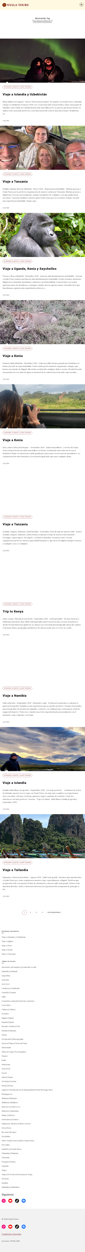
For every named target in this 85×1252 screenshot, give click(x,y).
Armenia (5, 980)
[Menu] (81, 5)
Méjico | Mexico (8, 1115)
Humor (5, 1056)
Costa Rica (6, 1005)
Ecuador (5, 1014)
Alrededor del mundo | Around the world (19, 967)
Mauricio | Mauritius (10, 1111)
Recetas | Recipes (9, 1132)
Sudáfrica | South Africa (12, 1149)
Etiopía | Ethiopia (9, 1031)
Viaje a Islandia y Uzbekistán (25, 94)
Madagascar (7, 1094)
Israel (4, 1073)
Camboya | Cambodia (10, 988)
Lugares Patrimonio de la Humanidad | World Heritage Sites (27, 1090)
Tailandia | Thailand (10, 1153)
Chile (4, 997)
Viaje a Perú (7, 945)
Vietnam (5, 1179)
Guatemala (6, 1047)
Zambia (5, 1183)
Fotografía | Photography (12, 1039)
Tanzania (6, 1157)
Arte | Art (6, 984)
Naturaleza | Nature (10, 1119)
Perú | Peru (6, 1128)
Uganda (5, 1166)
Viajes (4, 1170)
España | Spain (8, 1022)
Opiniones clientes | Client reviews (17, 87)
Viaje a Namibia (15, 695)
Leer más (6, 120)
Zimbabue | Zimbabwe (11, 1187)
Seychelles (6, 1136)
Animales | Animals (9, 971)
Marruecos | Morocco (11, 1107)
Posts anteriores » (54, 912)
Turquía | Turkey (9, 1162)
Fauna (4, 1035)
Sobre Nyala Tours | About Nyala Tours (18, 1140)
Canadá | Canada (9, 992)
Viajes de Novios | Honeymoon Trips (17, 1174)
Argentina (6, 976)
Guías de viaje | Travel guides (14, 1052)
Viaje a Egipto (7, 941)
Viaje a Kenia (13, 356)
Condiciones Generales (11, 1234)
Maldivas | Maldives (10, 1102)
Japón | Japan (7, 1077)
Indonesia (6, 1064)
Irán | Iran (6, 1069)
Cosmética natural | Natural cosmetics (18, 1001)
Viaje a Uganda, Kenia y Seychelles (30, 269)
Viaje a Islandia (14, 783)
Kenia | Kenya (7, 1085)
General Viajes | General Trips (14, 1043)
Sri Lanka (6, 1145)
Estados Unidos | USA (11, 1026)
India (4, 1060)
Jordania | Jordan (9, 1081)
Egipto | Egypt (8, 1018)
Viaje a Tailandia (15, 870)
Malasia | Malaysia (9, 1098)
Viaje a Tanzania (15, 181)
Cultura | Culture (9, 1009)
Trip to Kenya (13, 611)
